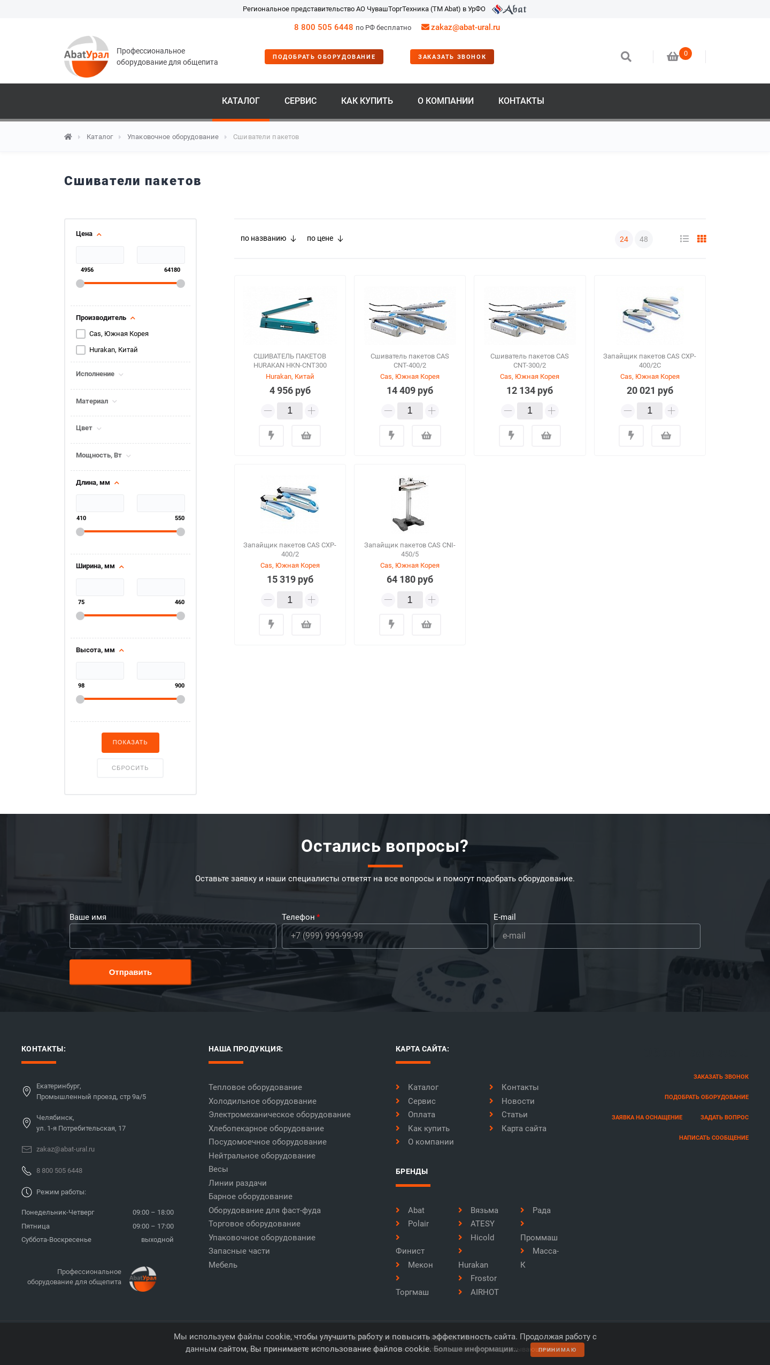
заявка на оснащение (647, 1117)
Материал (92, 401)
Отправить (130, 972)
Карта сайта (517, 1128)
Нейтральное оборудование (262, 1156)
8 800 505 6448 (323, 27)
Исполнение (95, 374)
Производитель (101, 318)
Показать (130, 742)
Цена (84, 234)
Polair (412, 1224)
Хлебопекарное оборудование (266, 1128)
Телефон (298, 917)
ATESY (476, 1224)
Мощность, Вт (99, 455)
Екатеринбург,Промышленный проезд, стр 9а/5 (91, 1091)
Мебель (223, 1265)
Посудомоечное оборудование (268, 1142)
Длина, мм (93, 482)
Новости (512, 1101)
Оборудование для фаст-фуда (265, 1210)
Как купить (367, 101)
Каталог (241, 101)
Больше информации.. (476, 1349)
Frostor (477, 1278)
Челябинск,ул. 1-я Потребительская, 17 (81, 1123)
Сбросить (130, 768)
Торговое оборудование (255, 1224)
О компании (446, 101)
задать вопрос (724, 1117)
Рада (535, 1210)
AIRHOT (478, 1292)
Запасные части (239, 1251)
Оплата (415, 1114)
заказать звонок (452, 57)
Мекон (414, 1265)
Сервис (300, 101)
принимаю (557, 1350)
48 (644, 239)
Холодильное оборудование (263, 1101)
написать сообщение (714, 1137)
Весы (218, 1169)
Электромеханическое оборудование (280, 1114)
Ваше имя (88, 917)
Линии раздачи (238, 1183)
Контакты (521, 101)
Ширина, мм (95, 566)
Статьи (508, 1114)
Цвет (84, 428)
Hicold (476, 1237)
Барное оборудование (250, 1196)
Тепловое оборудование (255, 1087)
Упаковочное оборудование (173, 137)
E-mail (505, 917)
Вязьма (478, 1210)
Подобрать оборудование (324, 57)
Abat (410, 1210)
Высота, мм (95, 650)
